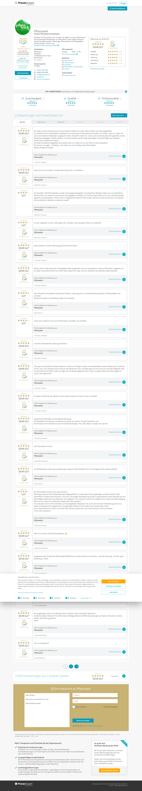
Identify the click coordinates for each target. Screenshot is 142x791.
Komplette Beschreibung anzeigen (46, 45)
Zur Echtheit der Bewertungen (23, 67)
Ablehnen (113, 781)
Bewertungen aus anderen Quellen (22, 61)
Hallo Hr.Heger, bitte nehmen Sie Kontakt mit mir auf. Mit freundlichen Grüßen (47, 710)
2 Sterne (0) (100, 122)
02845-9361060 (42, 70)
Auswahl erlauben (113, 775)
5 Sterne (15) (41, 122)
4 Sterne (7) (60, 122)
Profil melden (34, 736)
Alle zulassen (113, 771)
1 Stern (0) (119, 122)
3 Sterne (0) (80, 122)
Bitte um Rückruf (81, 707)
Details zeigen (85, 787)
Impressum (21, 782)
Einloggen (123, 3)
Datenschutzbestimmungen (34, 782)
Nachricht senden (83, 720)
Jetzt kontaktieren (117, 8)
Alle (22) (22, 122)
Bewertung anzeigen (98, 69)
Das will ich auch (111, 3)
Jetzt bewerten (22, 73)
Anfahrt (39, 60)
